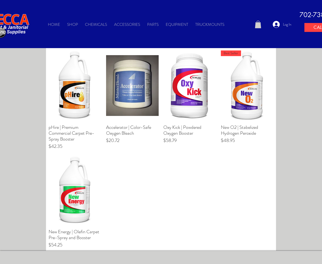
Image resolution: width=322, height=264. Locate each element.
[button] (258, 24)
